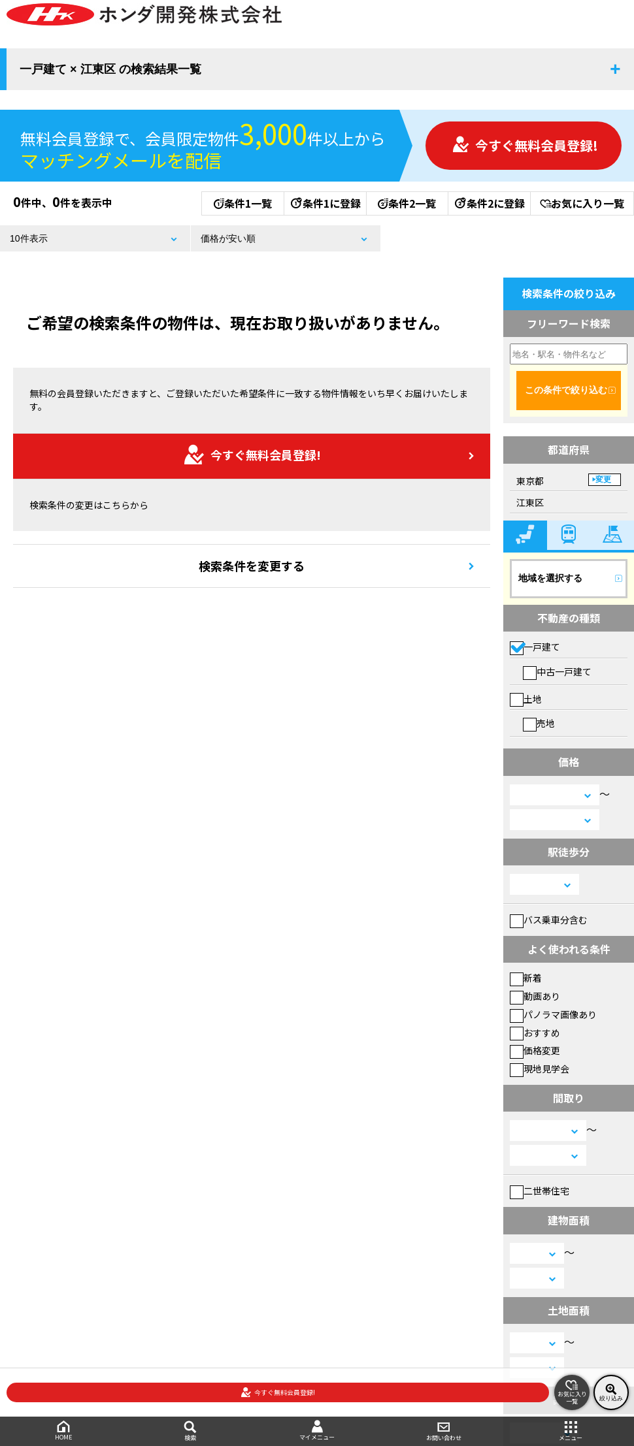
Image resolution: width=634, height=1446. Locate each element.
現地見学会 (539, 1068)
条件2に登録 (489, 203)
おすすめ (535, 1032)
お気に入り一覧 (582, 203)
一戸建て (535, 646)
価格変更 (535, 1050)
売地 (539, 723)
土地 (526, 698)
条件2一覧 (407, 203)
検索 (190, 1431)
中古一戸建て (557, 671)
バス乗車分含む (549, 919)
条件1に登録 (325, 203)
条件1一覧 (243, 203)
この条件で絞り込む (566, 390)
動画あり (535, 996)
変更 (603, 479)
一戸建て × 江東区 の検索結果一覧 (110, 69)
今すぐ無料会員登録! (525, 145)
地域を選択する (550, 578)
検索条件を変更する (252, 565)
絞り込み (611, 1392)
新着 (526, 977)
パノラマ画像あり (553, 1014)
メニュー (570, 1431)
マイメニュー (317, 1430)
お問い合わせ (443, 1431)
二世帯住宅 (539, 1190)
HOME (63, 1430)
